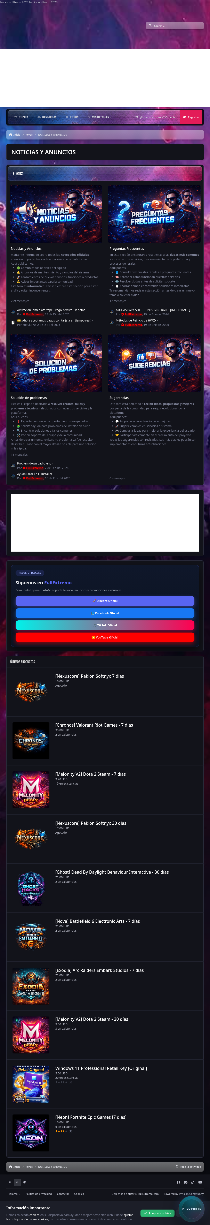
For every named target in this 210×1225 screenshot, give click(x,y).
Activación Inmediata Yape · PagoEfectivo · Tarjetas (51, 310)
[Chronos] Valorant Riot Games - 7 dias (94, 725)
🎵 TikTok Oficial (105, 625)
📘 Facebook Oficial (105, 613)
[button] (191, 1209)
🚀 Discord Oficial (105, 601)
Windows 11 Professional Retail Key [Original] (101, 1068)
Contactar (63, 1194)
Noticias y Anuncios (26, 248)
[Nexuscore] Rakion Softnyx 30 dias (90, 823)
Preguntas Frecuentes (126, 248)
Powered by (184, 1194)
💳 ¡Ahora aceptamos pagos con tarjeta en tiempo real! (54, 320)
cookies (34, 1215)
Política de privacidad (38, 1194)
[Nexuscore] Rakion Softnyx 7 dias (89, 676)
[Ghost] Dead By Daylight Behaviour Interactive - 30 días (112, 872)
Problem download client (34, 464)
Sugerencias (118, 398)
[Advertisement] (105, 78)
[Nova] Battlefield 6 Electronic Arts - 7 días (97, 921)
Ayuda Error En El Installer (34, 474)
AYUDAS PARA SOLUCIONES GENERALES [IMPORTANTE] (153, 310)
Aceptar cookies (157, 1213)
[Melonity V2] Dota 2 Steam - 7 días (90, 774)
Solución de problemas (29, 398)
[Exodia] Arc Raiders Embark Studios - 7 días (99, 970)
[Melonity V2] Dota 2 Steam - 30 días (91, 1019)
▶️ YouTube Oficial (105, 637)
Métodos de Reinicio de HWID (136, 320)
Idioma (14, 1194)
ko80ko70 (29, 325)
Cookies (79, 1194)
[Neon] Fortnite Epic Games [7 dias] (90, 1117)
